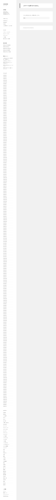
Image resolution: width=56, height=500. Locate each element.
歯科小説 (4, 471)
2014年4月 (5, 310)
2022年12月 (5, 137)
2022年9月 (5, 142)
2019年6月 (5, 207)
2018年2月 (5, 234)
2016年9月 (5, 263)
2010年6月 (5, 387)
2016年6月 (5, 268)
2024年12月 (5, 97)
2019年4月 (5, 211)
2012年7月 (5, 345)
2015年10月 (5, 281)
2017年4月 (5, 251)
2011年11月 (5, 359)
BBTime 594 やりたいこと (7, 62)
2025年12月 (5, 80)
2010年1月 (5, 396)
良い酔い (4, 479)
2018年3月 (5, 233)
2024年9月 (5, 102)
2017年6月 (5, 248)
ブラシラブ (5, 447)
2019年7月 (5, 206)
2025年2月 (5, 93)
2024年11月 (5, 98)
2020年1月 (5, 196)
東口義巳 (6, 59)
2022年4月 (5, 150)
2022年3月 (5, 152)
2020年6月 (5, 187)
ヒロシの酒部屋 (5, 446)
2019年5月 (5, 209)
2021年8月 (5, 164)
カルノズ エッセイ (6, 33)
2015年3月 (5, 293)
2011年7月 (5, 365)
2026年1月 (5, 78)
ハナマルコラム (5, 437)
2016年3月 (5, 273)
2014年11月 (5, 300)
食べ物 (4, 483)
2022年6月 (5, 147)
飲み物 (4, 484)
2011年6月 (5, 367)
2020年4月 (5, 191)
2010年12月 (5, 377)
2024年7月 (5, 105)
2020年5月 (5, 189)
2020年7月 (5, 186)
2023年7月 (5, 125)
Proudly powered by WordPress (28, 27)
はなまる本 (5, 424)
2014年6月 (5, 307)
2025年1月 (5, 95)
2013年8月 (5, 323)
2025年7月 (5, 85)
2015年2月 (5, 295)
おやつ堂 (4, 420)
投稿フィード (5, 492)
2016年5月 (5, 270)
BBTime (4, 414)
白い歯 (4, 476)
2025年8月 (5, 83)
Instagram (5, 22)
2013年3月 (5, 332)
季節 (4, 462)
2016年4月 (5, 271)
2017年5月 (5, 249)
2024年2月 (5, 113)
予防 (4, 449)
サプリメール (5, 35)
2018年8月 (5, 224)
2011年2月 (5, 374)
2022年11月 (5, 139)
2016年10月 (5, 261)
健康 (4, 456)
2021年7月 (5, 165)
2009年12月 (5, 397)
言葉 (4, 481)
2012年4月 (5, 350)
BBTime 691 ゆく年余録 (7, 51)
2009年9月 (5, 402)
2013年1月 (5, 335)
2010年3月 (5, 392)
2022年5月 (5, 149)
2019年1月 (5, 216)
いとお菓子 (5, 415)
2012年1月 (5, 355)
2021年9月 (5, 162)
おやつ (4, 417)
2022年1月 (5, 155)
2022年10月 (5, 140)
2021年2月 (5, 174)
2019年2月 (5, 214)
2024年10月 (5, 100)
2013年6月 (5, 327)
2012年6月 (5, 347)
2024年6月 (5, 107)
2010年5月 (5, 389)
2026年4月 (5, 75)
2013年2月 (5, 333)
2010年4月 (5, 391)
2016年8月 (5, 265)
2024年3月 (5, 112)
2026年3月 (5, 76)
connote (5, 4)
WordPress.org (5, 496)
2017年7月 (5, 246)
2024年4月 (5, 110)
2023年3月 (5, 132)
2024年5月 (5, 108)
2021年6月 (5, 167)
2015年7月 (5, 286)
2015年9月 (5, 283)
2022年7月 (5, 145)
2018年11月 (5, 219)
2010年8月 (5, 384)
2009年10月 (5, 401)
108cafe (4, 412)
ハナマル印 (5, 439)
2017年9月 (5, 243)
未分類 (4, 464)
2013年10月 (5, 320)
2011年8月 (5, 364)
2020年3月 (5, 192)
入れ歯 (4, 457)
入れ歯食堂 (5, 461)
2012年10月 (5, 340)
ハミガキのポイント (6, 444)
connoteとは (5, 20)
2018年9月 (5, 223)
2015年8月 (5, 285)
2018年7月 (5, 226)
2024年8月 (5, 103)
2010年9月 (5, 382)
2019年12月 (5, 197)
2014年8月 (5, 305)
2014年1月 (5, 315)
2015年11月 (5, 280)
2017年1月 (5, 256)
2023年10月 (5, 120)
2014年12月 (5, 298)
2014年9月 (5, 303)
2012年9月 (5, 342)
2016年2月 (5, 275)
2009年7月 (5, 406)
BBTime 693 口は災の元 (7, 48)
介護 (4, 454)
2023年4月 (5, 130)
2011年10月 (5, 360)
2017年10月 (5, 241)
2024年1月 (5, 115)
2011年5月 (5, 369)
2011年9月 (5, 362)
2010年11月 (5, 379)
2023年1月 (5, 135)
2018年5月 (5, 229)
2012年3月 (5, 352)
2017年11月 (5, 239)
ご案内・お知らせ (6, 422)
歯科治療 (4, 474)
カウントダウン (5, 429)
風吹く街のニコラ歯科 (6, 38)
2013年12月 (5, 317)
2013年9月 (5, 322)
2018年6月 (5, 228)
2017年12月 (5, 238)
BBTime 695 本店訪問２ (7, 45)
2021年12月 (5, 157)
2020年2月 (5, 194)
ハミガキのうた (5, 442)
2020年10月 (5, 181)
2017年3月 (5, 253)
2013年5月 (5, 328)
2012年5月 (5, 349)
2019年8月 (5, 204)
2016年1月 (5, 276)
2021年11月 (5, 159)
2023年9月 (5, 122)
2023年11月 (5, 118)
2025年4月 (5, 90)
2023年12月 (5, 117)
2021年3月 (5, 172)
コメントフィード (6, 494)
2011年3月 (5, 372)
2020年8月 (5, 184)
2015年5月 (5, 290)
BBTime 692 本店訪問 (6, 50)
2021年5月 (5, 169)
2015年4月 (5, 291)
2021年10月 (5, 160)
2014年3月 (5, 312)
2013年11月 (5, 318)
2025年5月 (5, 88)
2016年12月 (5, 258)
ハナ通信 (4, 37)
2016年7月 (5, 266)
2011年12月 (5, 357)
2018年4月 (5, 231)
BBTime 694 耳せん (6, 46)
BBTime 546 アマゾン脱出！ (7, 67)
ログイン (4, 491)
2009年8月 (5, 404)
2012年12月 (5, 337)
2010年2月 (5, 394)
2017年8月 (5, 244)
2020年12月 (5, 177)
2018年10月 (5, 221)
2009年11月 (5, 399)
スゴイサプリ (5, 434)
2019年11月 (5, 199)
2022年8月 (5, 144)
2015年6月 (5, 288)
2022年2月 (5, 154)
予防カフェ (5, 452)
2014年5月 (5, 308)
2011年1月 (5, 375)
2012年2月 (5, 354)
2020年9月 (5, 182)
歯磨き (4, 469)
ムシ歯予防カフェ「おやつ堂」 (8, 25)
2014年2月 (5, 313)
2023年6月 (5, 127)
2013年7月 (5, 325)
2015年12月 (5, 278)
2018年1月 (5, 236)
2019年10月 (5, 201)
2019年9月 (5, 202)
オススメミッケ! (5, 427)
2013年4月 (5, 330)
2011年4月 (5, 370)
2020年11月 (5, 179)
